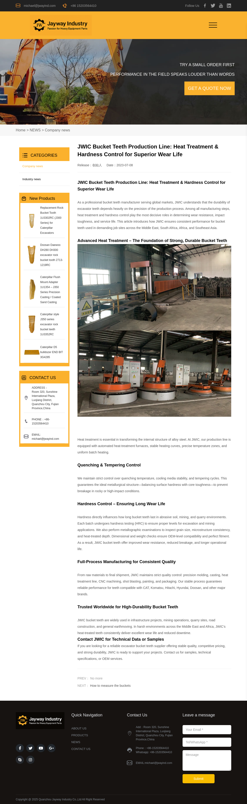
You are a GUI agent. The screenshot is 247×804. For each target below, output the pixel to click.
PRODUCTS (79, 735)
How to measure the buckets (110, 685)
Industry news (31, 179)
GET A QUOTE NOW (209, 88)
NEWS (35, 130)
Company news (57, 130)
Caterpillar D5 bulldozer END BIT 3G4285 (51, 352)
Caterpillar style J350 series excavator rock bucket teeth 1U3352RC (49, 324)
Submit (199, 779)
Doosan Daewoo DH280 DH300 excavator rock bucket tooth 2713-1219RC (51, 255)
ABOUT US (78, 728)
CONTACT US (80, 749)
